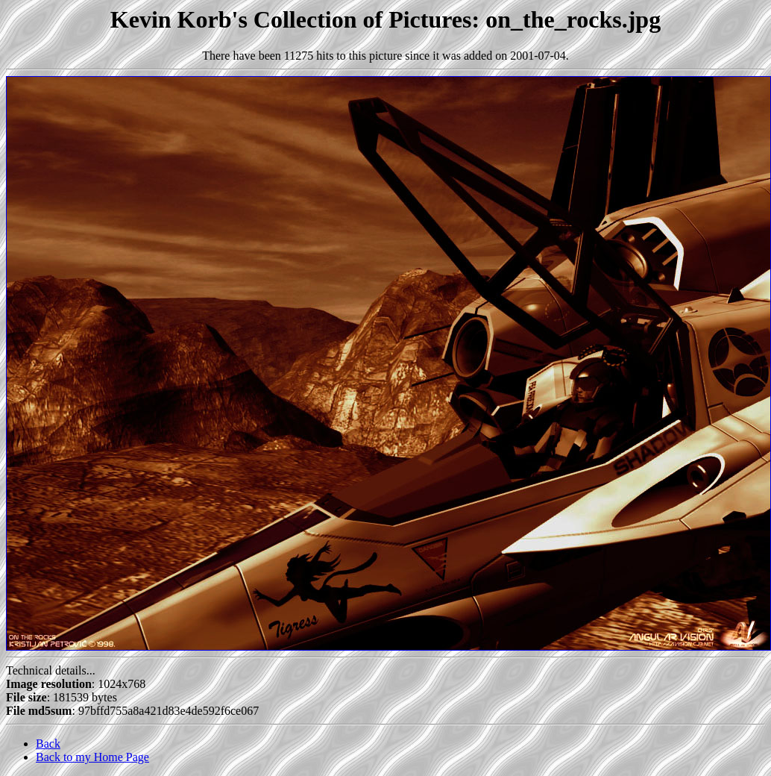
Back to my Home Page (92, 757)
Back (48, 743)
